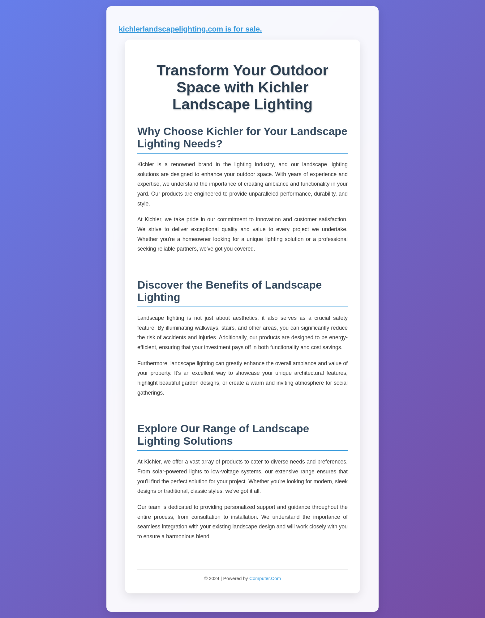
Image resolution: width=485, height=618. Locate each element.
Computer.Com (265, 578)
